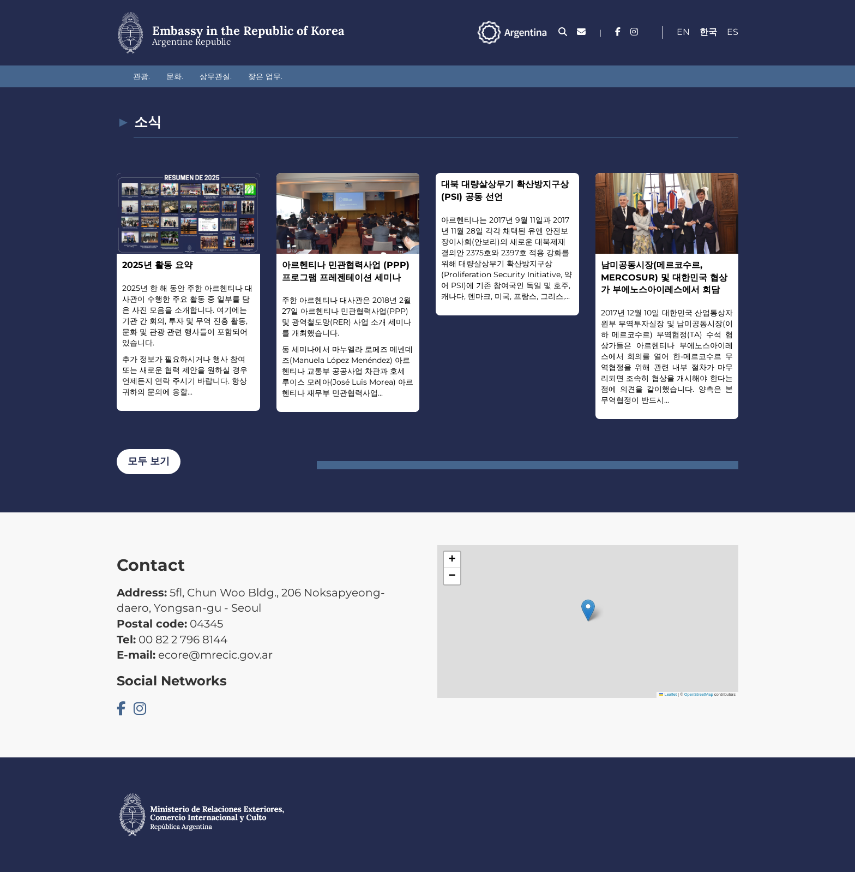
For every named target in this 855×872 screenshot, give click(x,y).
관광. (141, 76)
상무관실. (216, 76)
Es (732, 32)
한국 (708, 32)
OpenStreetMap (698, 694)
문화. (174, 76)
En (683, 32)
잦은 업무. (265, 76)
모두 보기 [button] (149, 461)
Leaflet (668, 694)
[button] (588, 610)
